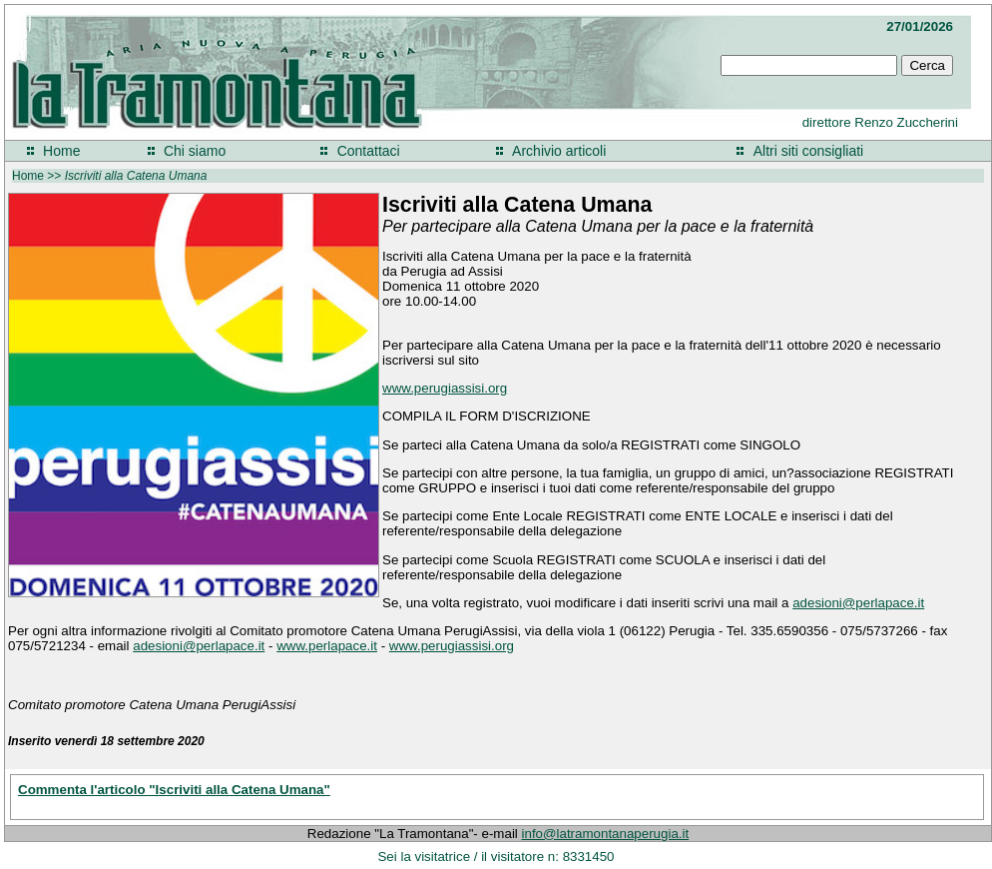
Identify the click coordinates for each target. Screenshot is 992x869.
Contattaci (368, 151)
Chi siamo (195, 151)
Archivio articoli (559, 151)
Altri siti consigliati (808, 151)
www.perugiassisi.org (444, 388)
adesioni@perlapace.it (858, 602)
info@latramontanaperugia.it (606, 833)
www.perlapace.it (326, 645)
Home (61, 151)
